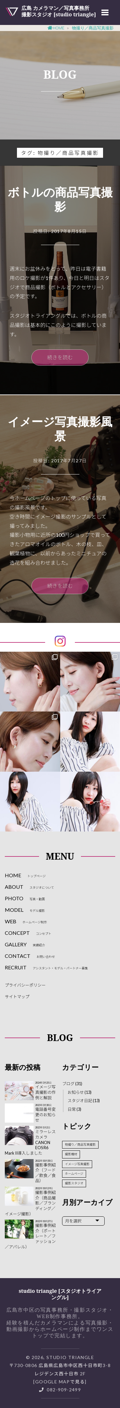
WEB (26, 921)
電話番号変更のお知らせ (45, 1114)
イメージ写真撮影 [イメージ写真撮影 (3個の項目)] (77, 1164)
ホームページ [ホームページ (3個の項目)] (74, 1173)
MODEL (25, 910)
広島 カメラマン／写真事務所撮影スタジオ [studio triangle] (58, 10)
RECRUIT (46, 967)
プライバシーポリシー (25, 985)
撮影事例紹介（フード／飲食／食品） (45, 1172)
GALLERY (25, 944)
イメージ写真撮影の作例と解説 (45, 1092)
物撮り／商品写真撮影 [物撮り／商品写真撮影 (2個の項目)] (80, 1144)
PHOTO (25, 898)
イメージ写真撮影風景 (60, 429)
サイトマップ (17, 996)
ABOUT (29, 887)
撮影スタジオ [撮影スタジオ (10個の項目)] (74, 1183)
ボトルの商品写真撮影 (60, 199)
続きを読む (60, 357)
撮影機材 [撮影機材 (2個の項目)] (71, 1154)
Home (56, 28)
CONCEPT (28, 933)
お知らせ (76, 1092)
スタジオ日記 (80, 1100)
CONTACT (30, 956)
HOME (25, 875)
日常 (72, 1109)
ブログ (68, 1083)
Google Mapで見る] (61, 1381)
